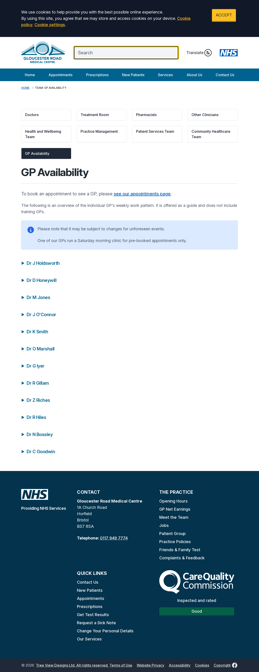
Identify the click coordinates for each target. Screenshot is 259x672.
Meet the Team (173, 517)
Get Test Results (93, 614)
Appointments (60, 75)
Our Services (89, 639)
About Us (194, 75)
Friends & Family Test (179, 549)
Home (30, 75)
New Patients (133, 75)
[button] (46, 114)
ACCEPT (224, 15)
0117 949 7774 (114, 538)
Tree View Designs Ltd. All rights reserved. (72, 665)
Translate (199, 52)
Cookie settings (50, 24)
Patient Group (172, 533)
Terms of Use (120, 665)
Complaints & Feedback (182, 557)
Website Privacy (150, 665)
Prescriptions (97, 75)
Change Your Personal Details (105, 631)
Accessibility (179, 665)
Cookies (202, 665)
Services (165, 75)
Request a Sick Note (96, 622)
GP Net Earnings (174, 509)
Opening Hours (173, 501)
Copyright (222, 665)
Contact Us (225, 75)
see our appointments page (142, 194)
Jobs (164, 525)
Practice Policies (175, 541)
